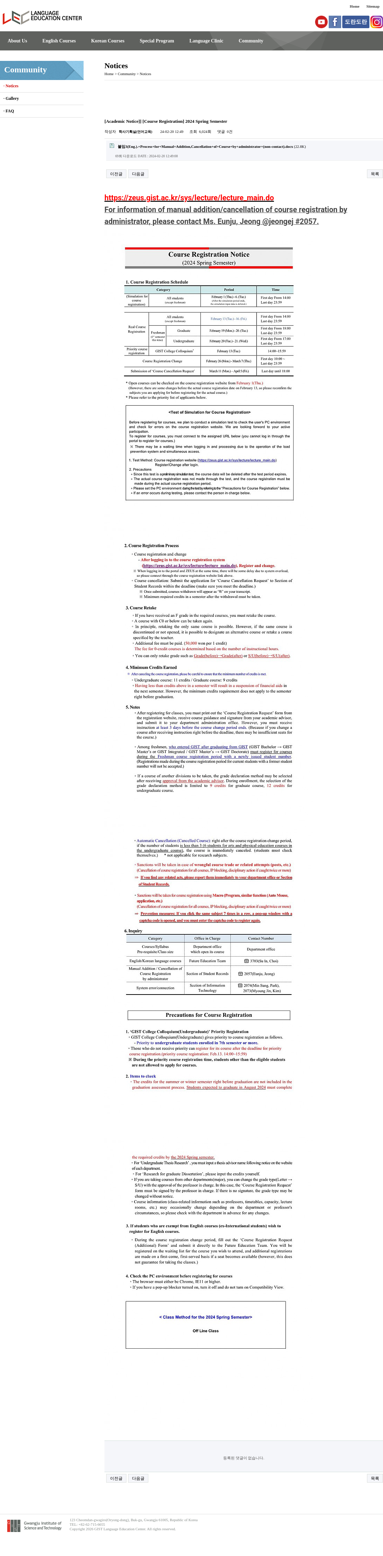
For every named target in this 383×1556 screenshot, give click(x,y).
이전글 (116, 173)
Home (355, 6)
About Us (17, 40)
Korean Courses (108, 40)
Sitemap (373, 6)
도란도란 (356, 22)
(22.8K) (208, 146)
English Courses (59, 40)
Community (251, 40)
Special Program (157, 40)
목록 (375, 173)
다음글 (138, 173)
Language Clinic (206, 40)
